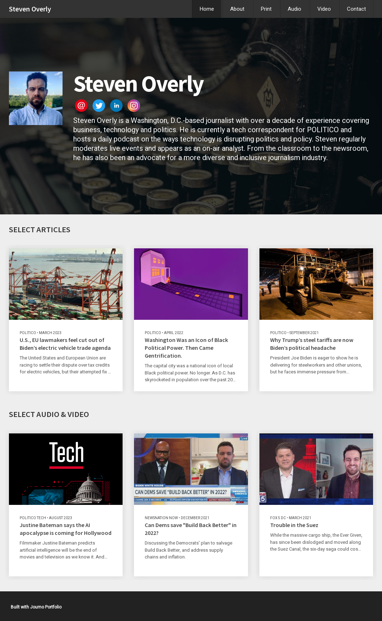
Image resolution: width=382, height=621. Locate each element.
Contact (356, 9)
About (237, 9)
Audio (294, 9)
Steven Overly (30, 8)
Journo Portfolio (45, 607)
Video (324, 9)
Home (206, 9)
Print (266, 9)
